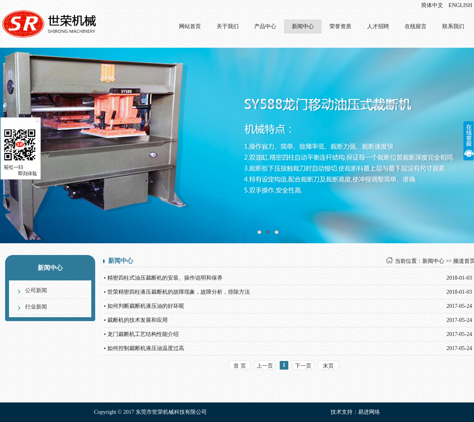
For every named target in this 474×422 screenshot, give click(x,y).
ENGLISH (460, 5)
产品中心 (265, 26)
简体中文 (432, 5)
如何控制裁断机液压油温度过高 (145, 348)
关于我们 (228, 26)
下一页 (303, 366)
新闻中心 (303, 26)
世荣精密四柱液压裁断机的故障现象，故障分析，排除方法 (178, 292)
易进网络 (369, 412)
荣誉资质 (340, 26)
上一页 (265, 366)
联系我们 (453, 26)
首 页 (239, 366)
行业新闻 (36, 307)
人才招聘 (378, 26)
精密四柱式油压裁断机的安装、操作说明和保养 (165, 278)
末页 (328, 366)
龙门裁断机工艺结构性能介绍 (143, 334)
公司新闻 (36, 290)
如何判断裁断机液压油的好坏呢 (145, 306)
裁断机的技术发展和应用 (137, 320)
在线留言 (416, 26)
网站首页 (190, 26)
